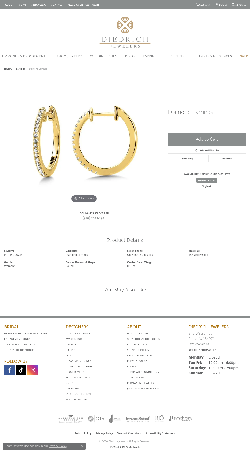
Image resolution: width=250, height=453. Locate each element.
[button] (204, 4)
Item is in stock (207, 180)
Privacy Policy (137, 360)
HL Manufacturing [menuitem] (79, 366)
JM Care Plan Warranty (143, 388)
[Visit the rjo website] (159, 419)
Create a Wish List (139, 355)
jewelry (8, 68)
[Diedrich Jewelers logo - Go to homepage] (125, 32)
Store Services (137, 377)
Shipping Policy (138, 349)
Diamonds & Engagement (23, 56)
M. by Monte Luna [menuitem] (78, 377)
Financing (134, 366)
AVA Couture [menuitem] (74, 338)
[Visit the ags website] (71, 419)
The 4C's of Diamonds (19, 349)
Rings (130, 56)
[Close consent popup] (82, 446)
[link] (9, 4)
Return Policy (137, 344)
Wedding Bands (103, 56)
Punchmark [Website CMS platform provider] (133, 446)
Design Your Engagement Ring (25, 333)
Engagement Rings (17, 338)
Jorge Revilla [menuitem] (75, 371)
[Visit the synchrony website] (180, 419)
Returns (227, 158)
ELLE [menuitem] (68, 355)
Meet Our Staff (137, 333)
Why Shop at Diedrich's (143, 338)
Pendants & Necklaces (212, 56)
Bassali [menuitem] (71, 344)
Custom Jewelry (67, 56)
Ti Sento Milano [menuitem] (77, 399)
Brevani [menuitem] (71, 349)
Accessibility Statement (160, 433)
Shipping (187, 158)
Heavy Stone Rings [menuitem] (79, 360)
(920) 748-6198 (93, 218)
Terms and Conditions (143, 371)
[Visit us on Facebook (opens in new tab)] (9, 370)
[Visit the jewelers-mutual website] (138, 419)
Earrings (150, 56)
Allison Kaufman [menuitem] (78, 333)
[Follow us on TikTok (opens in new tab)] (21, 370)
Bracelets (175, 56)
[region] (84, 140)
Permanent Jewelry (140, 382)
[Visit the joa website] (115, 419)
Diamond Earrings (77, 255)
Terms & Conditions (129, 433)
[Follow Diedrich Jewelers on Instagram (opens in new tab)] (32, 370)
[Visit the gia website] (96, 419)
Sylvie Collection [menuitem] (78, 393)
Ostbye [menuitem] (70, 382)
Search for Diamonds (19, 344)
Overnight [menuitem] (73, 388)
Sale (244, 56)
